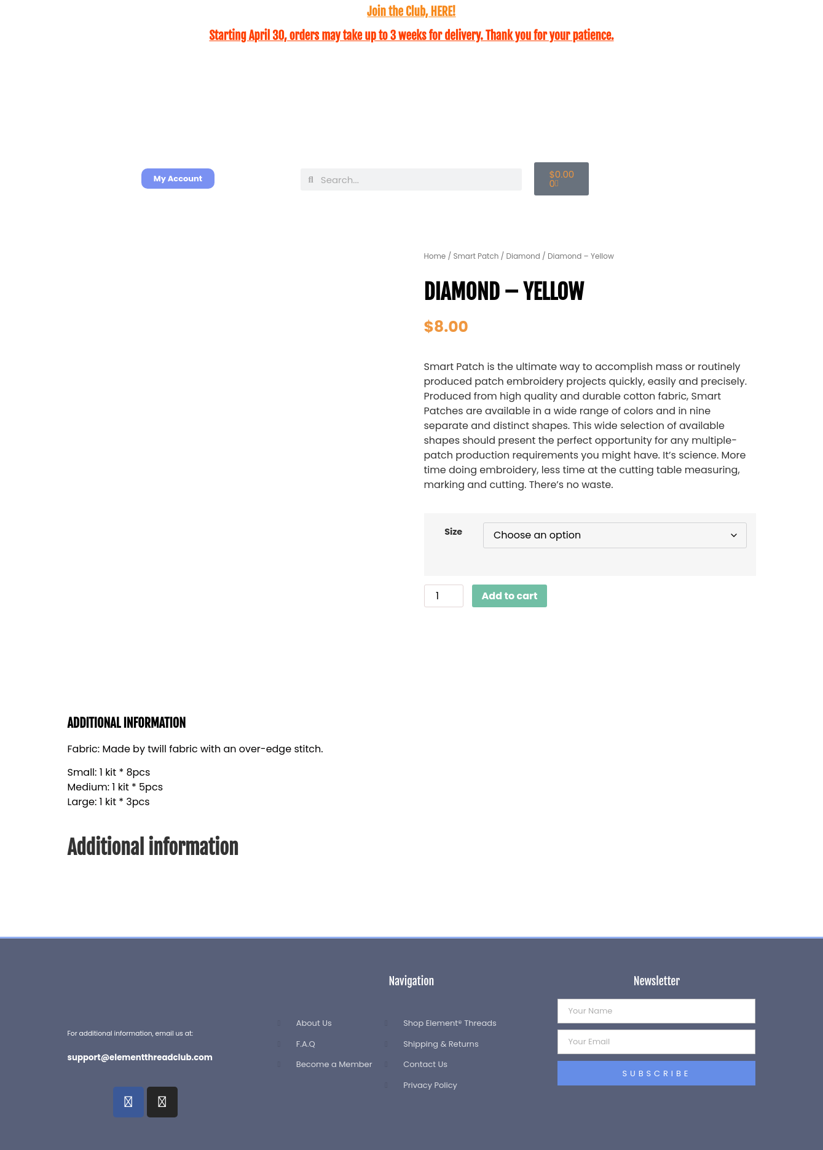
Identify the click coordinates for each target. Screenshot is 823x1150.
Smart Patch (475, 256)
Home (435, 256)
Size (453, 531)
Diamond (523, 256)
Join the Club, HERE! (411, 11)
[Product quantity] (443, 596)
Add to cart (510, 596)
